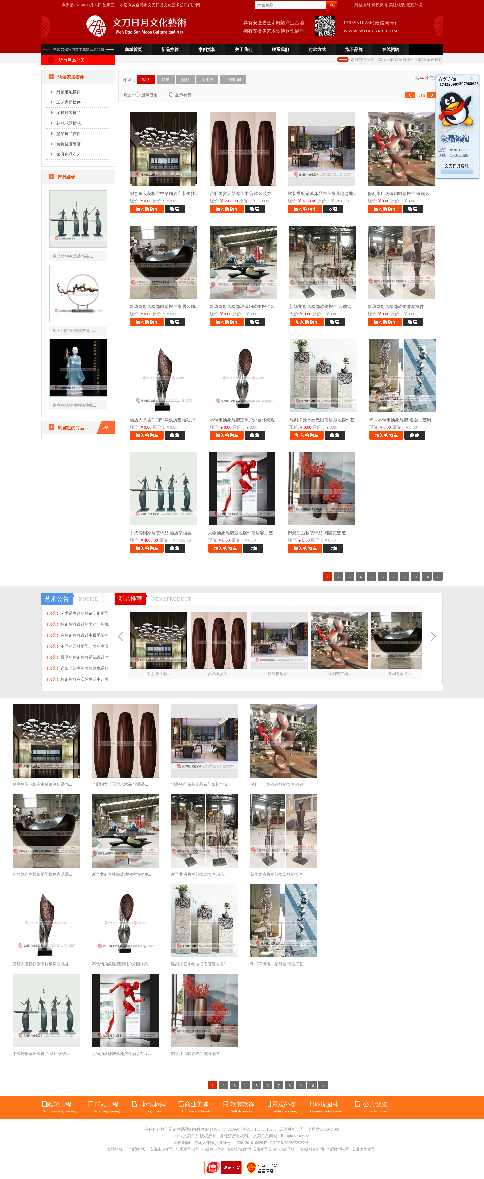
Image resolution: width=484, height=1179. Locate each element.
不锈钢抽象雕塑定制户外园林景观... (244, 419)
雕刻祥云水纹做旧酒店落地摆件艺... (323, 419)
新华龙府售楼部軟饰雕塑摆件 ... (398, 306)
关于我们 (243, 49)
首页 (382, 59)
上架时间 (233, 79)
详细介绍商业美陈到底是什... (86, 668)
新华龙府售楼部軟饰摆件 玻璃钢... (322, 306)
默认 (146, 79)
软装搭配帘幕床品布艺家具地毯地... (322, 193)
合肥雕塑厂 (138, 1149)
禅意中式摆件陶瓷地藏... (74, 405)
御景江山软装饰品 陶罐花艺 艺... (319, 532)
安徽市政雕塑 (162, 1149)
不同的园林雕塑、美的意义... (86, 646)
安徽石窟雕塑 (239, 1149)
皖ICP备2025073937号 (289, 1142)
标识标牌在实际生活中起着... (86, 679)
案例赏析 (207, 49)
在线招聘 (390, 49)
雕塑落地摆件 (68, 92)
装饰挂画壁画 (68, 144)
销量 (166, 79)
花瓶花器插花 (68, 123)
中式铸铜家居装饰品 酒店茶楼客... (162, 532)
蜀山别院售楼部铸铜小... (74, 330)
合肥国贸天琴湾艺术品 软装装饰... (242, 193)
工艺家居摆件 (68, 102)
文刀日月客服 (457, 166)
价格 (186, 79)
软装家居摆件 (402, 59)
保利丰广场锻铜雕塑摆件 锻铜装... (400, 193)
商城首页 (133, 49)
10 (427, 577)
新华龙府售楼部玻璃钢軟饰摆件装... (244, 306)
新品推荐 (170, 49)
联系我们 (280, 49)
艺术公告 (57, 599)
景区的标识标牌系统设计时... (86, 657)
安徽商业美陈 (213, 1149)
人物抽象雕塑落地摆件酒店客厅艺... (242, 532)
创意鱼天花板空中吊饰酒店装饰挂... (164, 193)
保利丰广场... (339, 673)
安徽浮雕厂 (288, 1149)
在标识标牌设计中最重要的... (86, 635)
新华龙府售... (399, 673)
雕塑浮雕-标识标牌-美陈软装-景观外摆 (388, 5)
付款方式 (317, 49)
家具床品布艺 (68, 154)
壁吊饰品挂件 (68, 133)
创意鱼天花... (158, 673)
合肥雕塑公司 (187, 1149)
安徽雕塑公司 (312, 1149)
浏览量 (207, 79)
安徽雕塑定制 (265, 1149)
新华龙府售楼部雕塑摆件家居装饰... (164, 306)
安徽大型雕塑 (364, 1149)
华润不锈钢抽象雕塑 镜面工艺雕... (401, 419)
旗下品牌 (354, 49)
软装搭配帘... (279, 673)
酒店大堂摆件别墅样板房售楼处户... (164, 419)
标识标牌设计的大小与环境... (86, 624)
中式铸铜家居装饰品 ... (73, 256)
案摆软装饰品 (68, 112)
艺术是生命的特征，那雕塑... (86, 613)
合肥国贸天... (219, 673)
